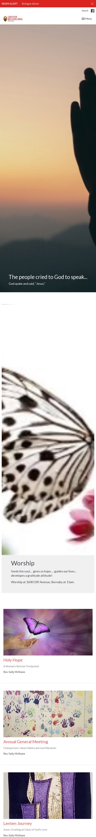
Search (85, 10)
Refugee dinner (30, 3)
